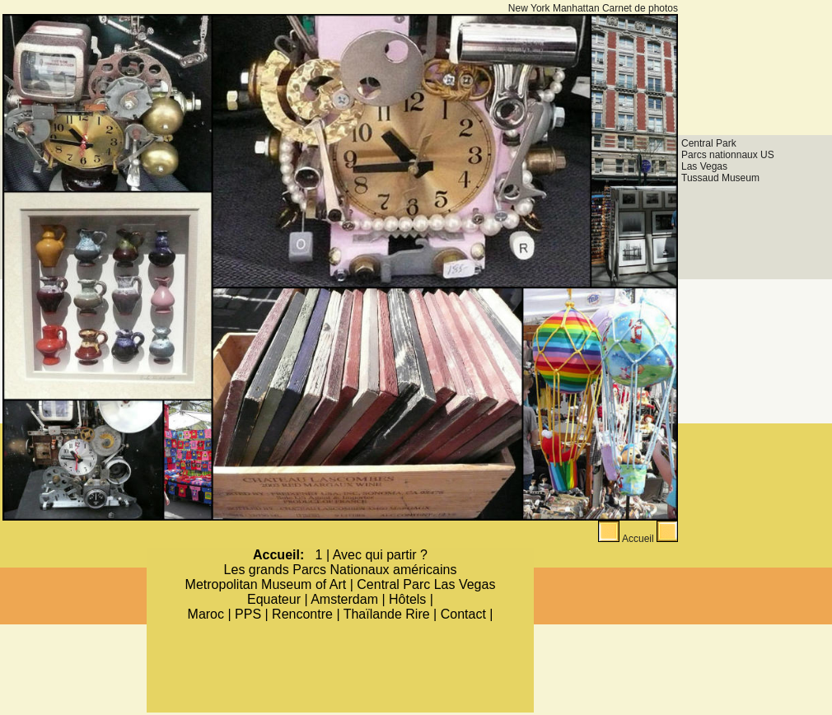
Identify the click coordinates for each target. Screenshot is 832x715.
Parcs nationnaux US (727, 155)
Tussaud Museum (720, 178)
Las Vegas (704, 166)
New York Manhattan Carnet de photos (593, 8)
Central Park (708, 143)
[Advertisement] (755, 64)
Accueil (638, 538)
